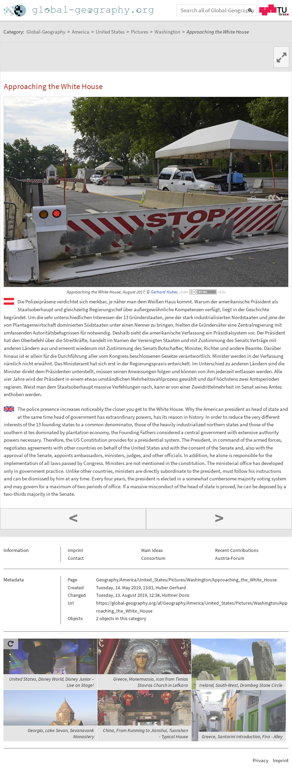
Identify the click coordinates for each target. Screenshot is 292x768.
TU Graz (274, 9)
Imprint (75, 550)
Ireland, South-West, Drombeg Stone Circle (240, 685)
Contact (76, 558)
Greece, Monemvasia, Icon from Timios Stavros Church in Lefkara (150, 682)
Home (79, 10)
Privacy (260, 760)
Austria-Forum (229, 558)
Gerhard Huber (164, 292)
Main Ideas (152, 550)
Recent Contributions (236, 550)
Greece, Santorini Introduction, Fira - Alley (242, 736)
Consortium (153, 558)
